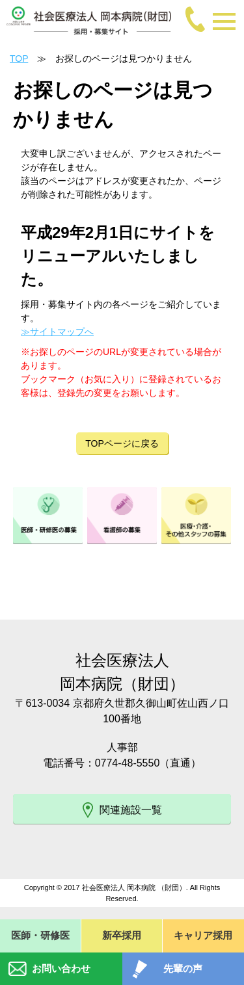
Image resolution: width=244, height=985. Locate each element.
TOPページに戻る (122, 443)
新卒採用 (121, 935)
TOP (19, 58)
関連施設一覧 (122, 810)
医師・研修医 (40, 935)
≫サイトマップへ (57, 331)
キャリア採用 (203, 935)
